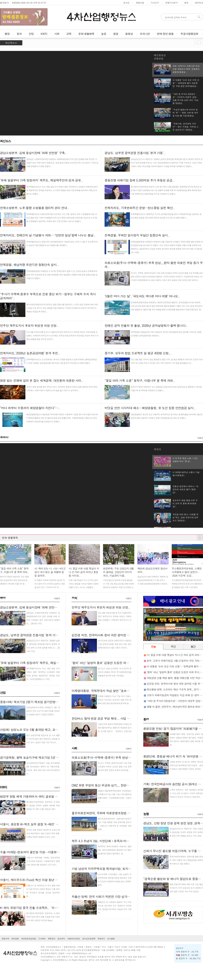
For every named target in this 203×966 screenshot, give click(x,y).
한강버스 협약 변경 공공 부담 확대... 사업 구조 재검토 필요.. (111, 718)
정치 (19, 34)
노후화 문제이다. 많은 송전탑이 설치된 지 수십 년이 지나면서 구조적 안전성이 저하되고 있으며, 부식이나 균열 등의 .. (186, 793)
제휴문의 (51, 938)
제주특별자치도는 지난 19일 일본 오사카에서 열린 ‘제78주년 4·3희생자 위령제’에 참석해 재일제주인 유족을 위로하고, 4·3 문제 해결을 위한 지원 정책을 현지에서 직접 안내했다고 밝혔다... (62, 190)
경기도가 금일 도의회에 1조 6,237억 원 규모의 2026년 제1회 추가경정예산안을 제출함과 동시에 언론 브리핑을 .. (114, 672)
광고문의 (61, 938)
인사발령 (111, 938)
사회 (56, 34)
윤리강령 (15, 938)
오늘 (153, 647)
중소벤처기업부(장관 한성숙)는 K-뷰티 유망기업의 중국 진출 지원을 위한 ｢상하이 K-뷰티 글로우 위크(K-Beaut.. (43, 917)
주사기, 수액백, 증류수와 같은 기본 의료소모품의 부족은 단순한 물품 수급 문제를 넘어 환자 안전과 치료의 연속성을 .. (114, 766)
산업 (31, 34)
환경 (115, 34)
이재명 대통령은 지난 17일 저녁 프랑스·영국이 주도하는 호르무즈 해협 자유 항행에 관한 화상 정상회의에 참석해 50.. (114, 700)
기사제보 (42, 938)
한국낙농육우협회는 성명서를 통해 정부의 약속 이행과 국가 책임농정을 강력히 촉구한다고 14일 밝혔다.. (186, 860)
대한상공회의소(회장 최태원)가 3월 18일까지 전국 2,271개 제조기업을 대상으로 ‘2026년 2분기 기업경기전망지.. (43, 711)
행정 (7, 34)
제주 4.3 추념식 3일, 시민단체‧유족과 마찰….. (103, 841)
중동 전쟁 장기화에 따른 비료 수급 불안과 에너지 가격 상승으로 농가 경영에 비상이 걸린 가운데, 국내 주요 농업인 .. (186, 888)
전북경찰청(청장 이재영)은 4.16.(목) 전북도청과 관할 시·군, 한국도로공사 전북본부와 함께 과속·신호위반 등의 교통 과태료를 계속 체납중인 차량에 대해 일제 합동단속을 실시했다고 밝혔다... (61, 275)
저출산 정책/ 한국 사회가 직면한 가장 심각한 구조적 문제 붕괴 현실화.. (118, 896)
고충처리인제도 (73, 938)
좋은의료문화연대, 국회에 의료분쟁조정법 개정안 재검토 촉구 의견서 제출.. (121, 813)
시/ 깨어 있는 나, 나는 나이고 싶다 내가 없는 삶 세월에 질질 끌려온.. (49, 572)
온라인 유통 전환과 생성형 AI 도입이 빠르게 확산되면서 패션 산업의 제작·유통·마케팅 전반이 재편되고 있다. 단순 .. (43, 833)
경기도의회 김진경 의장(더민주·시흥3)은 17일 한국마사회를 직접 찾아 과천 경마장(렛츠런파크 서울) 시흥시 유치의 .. (114, 644)
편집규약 (5, 938)
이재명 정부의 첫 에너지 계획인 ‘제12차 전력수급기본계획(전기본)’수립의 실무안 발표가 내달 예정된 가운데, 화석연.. (186, 765)
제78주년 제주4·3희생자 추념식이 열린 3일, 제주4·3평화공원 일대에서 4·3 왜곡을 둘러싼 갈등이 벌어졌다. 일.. (114, 850)
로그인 (126, 2)
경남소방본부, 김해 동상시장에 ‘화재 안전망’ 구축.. (33, 607)
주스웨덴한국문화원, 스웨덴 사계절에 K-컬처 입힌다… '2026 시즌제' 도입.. (187, 572)
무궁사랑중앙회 (189, 34)
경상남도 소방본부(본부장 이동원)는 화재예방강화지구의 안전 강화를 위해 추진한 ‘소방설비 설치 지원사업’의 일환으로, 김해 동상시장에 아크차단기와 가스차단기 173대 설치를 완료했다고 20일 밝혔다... (62, 163)
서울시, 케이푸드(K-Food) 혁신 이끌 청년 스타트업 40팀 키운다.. (42, 880)
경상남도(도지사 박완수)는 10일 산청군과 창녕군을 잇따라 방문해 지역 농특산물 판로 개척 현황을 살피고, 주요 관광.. (186, 832)
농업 (103, 34)
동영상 (129, 34)
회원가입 (140, 2)
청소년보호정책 (88, 938)
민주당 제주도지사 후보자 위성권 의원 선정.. (101, 607)
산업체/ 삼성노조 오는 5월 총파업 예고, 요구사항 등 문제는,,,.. (41, 730)
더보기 (200, 437)
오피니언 (145, 34)
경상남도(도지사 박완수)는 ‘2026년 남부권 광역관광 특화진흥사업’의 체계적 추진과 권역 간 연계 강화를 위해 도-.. (43, 644)
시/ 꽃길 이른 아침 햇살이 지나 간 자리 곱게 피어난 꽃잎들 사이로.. (84, 572)
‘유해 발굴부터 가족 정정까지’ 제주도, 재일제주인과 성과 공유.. (41, 663)
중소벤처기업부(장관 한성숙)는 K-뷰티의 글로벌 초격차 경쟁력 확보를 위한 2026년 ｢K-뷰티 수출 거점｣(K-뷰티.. (43, 805)
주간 (173, 647)
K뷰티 (44, 34)
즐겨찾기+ (4, 2)
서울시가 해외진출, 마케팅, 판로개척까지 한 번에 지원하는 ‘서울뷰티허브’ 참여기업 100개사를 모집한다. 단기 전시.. (43, 861)
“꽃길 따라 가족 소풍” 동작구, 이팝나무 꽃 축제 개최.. (14, 570)
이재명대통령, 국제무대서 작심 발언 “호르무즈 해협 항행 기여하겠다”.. (118, 691)
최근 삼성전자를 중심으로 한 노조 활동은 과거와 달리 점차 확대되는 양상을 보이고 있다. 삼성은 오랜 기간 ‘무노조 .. (43, 739)
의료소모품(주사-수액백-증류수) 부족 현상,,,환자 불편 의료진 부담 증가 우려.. (123, 757)
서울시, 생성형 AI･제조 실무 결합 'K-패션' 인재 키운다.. (36, 824)
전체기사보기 (171, 2)
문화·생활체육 (86, 34)
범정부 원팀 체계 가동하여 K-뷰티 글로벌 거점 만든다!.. (36, 796)
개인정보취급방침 (28, 938)
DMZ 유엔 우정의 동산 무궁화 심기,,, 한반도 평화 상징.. (108, 785)
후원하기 (101, 938)
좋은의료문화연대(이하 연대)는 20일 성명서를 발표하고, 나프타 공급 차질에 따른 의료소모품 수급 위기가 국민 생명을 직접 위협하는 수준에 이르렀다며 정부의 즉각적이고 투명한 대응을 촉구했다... (62, 308)
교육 (68, 34)
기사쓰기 (155, 2)
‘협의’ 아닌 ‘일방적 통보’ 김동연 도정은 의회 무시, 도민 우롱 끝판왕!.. (117, 663)
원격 (186, 2)
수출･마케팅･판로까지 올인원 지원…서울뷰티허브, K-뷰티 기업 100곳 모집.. (50, 852)
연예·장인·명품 (165, 34)
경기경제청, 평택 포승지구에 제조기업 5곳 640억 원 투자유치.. (41, 757)
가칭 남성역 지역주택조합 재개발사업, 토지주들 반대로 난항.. (112, 869)
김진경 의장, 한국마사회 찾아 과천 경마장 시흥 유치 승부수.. (111, 635)
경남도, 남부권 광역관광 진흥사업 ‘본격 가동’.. (30, 635)
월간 (192, 647)
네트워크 (199, 2)
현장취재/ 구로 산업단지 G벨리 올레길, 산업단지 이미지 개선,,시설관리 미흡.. (118, 572)
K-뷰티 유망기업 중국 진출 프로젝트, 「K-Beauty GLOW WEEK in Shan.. (47, 908)
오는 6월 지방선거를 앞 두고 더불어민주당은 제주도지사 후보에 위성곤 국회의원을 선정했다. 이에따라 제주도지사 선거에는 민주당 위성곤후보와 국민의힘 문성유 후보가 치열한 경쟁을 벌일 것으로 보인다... (62, 335)
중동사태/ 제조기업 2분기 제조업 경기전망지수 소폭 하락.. (38, 702)
